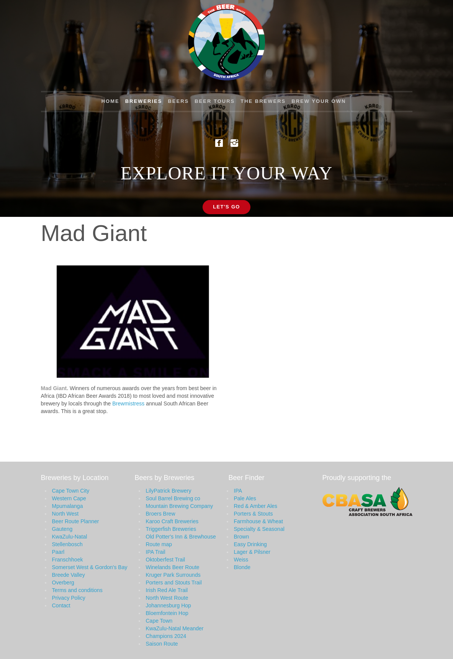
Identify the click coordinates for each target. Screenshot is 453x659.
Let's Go (226, 207)
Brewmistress (128, 403)
